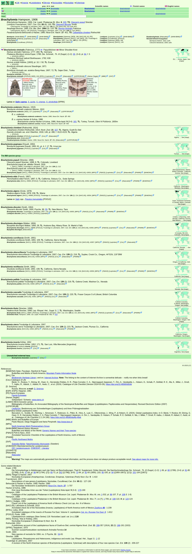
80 (169, 470)
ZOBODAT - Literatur (40, 448)
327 (56, 130)
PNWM (137, 172)
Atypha (43, 11)
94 (112, 472)
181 (75, 122)
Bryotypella (55, 8)
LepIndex (27, 39)
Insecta (25, 3)
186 (118, 525)
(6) (40, 24)
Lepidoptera (36, 3)
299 (98, 525)
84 (85, 54)
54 (59, 534)
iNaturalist (43, 39)
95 (103, 472)
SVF (111, 76)
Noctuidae (69, 3)
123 (127, 499)
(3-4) (64, 122)
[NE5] (82, 38)
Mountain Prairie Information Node (61, 373)
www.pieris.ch (38, 400)
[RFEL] (78, 30)
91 (61, 472)
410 (56, 314)
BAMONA (148, 172)
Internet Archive (51, 378)
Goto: (43, 16)
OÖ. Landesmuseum (21, 448)
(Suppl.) (54, 54)
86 (35, 472)
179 (79, 490)
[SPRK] (25, 74)
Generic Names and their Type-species (59, 431)
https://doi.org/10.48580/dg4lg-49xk (65, 417)
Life (17, 3)
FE (91, 36)
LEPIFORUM (79, 76)
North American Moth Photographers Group (31, 426)
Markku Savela (125, 550)
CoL (33, 39)
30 (74, 54)
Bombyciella (41, 8)
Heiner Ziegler (93, 76)
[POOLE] (33, 30)
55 (46, 209)
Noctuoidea (57, 3)
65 (51, 472)
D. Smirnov (26, 90)
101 (134, 472)
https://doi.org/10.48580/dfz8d (119, 384)
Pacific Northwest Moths (22, 439)
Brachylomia (90, 8)
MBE (104, 76)
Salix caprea (21, 102)
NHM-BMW (20, 37)
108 (123, 494)
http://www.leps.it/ (64, 422)
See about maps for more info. (145, 459)
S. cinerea (40, 102)
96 (111, 494)
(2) (49, 26)
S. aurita (31, 102)
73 (77, 472)
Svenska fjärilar (18, 444)
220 (64, 22)
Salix (17, 199)
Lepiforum (16, 409)
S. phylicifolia (52, 102)
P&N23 (20, 39)
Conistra (54, 11)
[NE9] (73, 36)
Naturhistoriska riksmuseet (37, 444)
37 (26, 472)
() (125, 8)
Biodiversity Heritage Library (24, 378)
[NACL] (23, 30)
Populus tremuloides (34, 199)
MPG (94, 172)
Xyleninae (80, 3)
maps (181, 61)
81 (186, 470)
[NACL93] (62, 26)
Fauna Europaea (19, 395)
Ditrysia (46, 3)
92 (86, 472)
